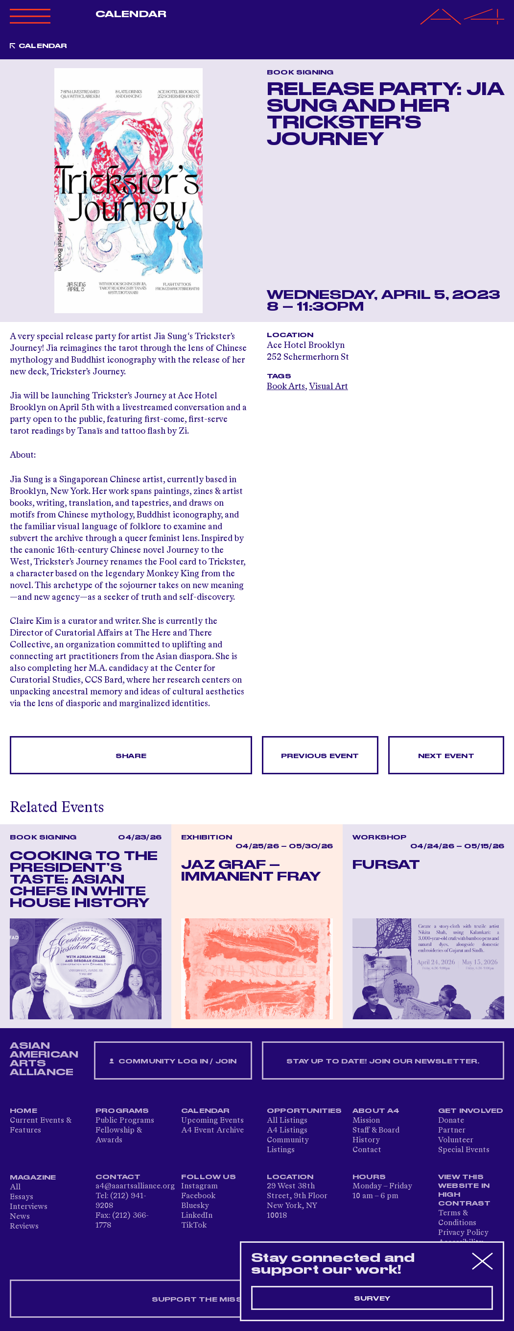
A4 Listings (287, 1130)
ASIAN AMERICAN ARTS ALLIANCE (44, 1059)
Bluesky (195, 1206)
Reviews (24, 1227)
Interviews (28, 1207)
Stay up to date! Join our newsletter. (382, 1061)
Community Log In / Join (172, 1062)
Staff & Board (375, 1130)
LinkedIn (196, 1216)
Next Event (446, 756)
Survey (372, 1299)
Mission (366, 1121)
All (15, 1187)
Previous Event (320, 756)
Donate (451, 1121)
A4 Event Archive (212, 1130)
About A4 (376, 1111)
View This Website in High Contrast (464, 1190)
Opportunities (304, 1111)
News (20, 1217)
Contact (366, 1150)
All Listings (287, 1121)
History (366, 1140)
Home (23, 1111)
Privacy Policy (463, 1233)
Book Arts (286, 386)
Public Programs (124, 1121)
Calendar (130, 14)
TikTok (194, 1226)
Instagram (199, 1186)
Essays (21, 1197)
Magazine (33, 1178)
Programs (122, 1111)
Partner (452, 1130)
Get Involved (470, 1111)
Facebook (198, 1196)
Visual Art (328, 386)
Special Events (464, 1150)
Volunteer (455, 1140)
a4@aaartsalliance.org (135, 1186)
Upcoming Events (212, 1121)
